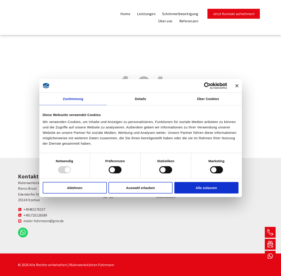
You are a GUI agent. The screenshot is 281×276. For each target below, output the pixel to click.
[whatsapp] (23, 233)
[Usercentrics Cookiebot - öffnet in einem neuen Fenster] (207, 85)
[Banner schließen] (236, 85)
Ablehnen (74, 188)
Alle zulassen (206, 188)
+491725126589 (35, 215)
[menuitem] (125, 13)
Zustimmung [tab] (73, 98)
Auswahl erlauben (140, 188)
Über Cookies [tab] (208, 98)
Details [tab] (140, 98)
